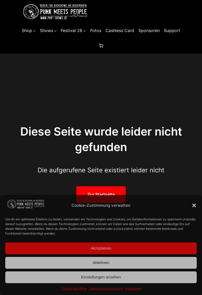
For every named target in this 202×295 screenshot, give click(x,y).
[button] (194, 205)
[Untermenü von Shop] (34, 30)
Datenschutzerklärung (106, 288)
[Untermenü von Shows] (55, 30)
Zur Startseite (101, 194)
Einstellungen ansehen (101, 277)
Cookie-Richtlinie (74, 288)
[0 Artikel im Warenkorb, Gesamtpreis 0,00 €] (101, 45)
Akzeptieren (100, 248)
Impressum (133, 288)
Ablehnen (101, 262)
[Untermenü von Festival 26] (84, 30)
